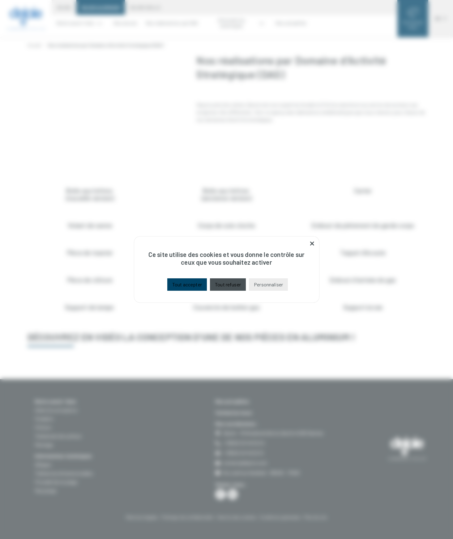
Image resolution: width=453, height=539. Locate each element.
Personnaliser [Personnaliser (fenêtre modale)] (268, 284)
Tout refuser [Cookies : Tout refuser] (228, 284)
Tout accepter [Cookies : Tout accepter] (187, 284)
